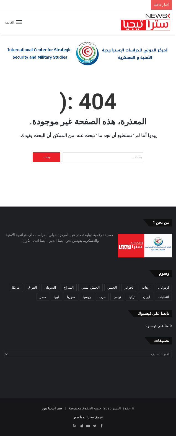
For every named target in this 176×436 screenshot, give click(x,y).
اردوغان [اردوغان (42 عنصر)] (163, 287)
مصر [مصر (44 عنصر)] (43, 297)
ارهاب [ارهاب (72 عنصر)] (146, 287)
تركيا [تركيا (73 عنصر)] (132, 297)
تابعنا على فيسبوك (158, 326)
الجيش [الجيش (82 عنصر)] (112, 287)
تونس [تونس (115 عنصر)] (117, 297)
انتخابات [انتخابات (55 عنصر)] (163, 297)
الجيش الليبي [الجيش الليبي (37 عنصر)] (90, 287)
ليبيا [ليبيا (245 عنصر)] (56, 297)
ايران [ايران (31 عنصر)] (146, 297)
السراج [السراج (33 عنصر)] (69, 287)
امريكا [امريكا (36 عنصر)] (16, 287)
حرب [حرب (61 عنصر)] (102, 297)
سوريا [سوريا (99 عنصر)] (71, 297)
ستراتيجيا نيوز (52, 408)
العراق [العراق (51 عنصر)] (32, 287)
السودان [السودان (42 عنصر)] (50, 287)
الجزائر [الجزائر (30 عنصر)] (129, 287)
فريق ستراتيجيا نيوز (87, 417)
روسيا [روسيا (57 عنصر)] (87, 297)
